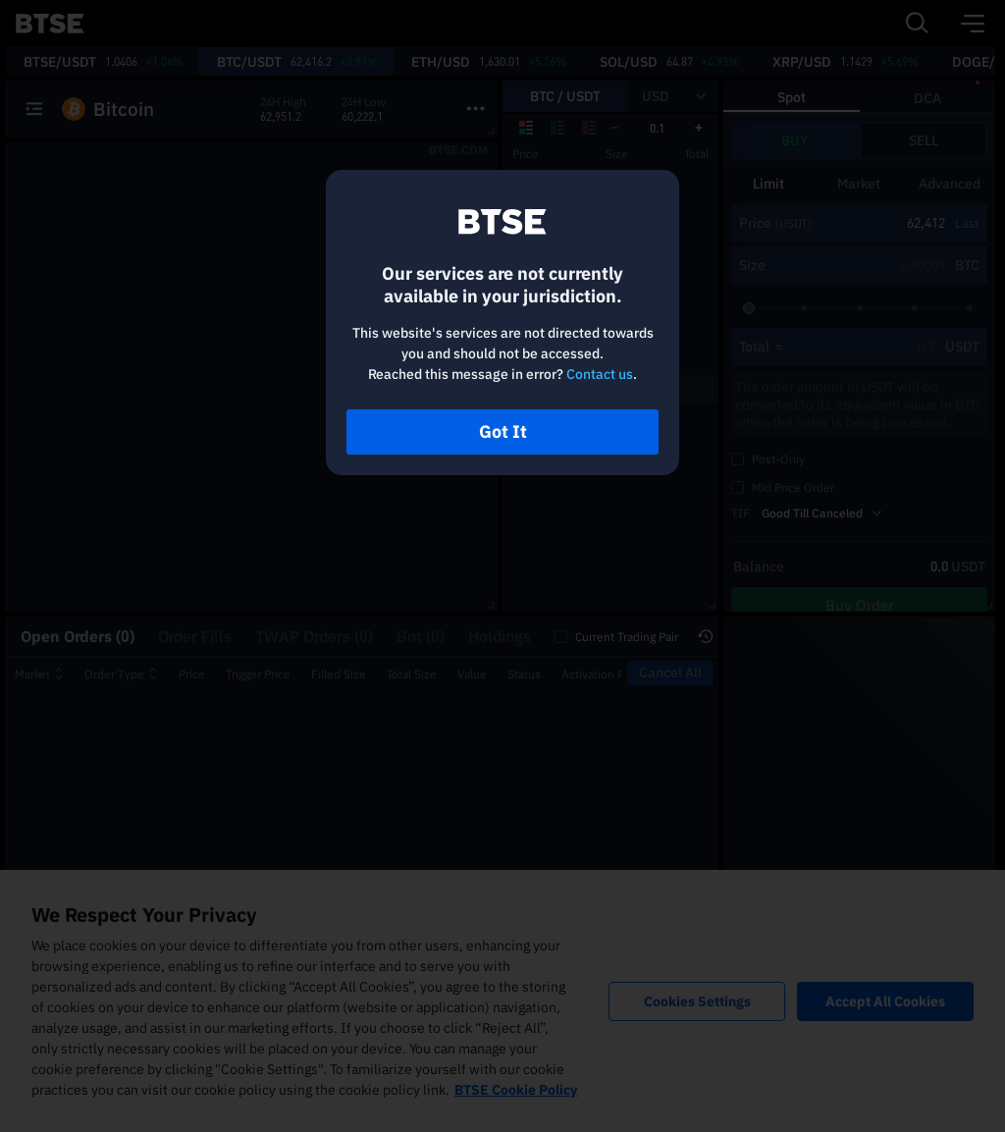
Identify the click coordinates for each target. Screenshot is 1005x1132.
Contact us (599, 374)
